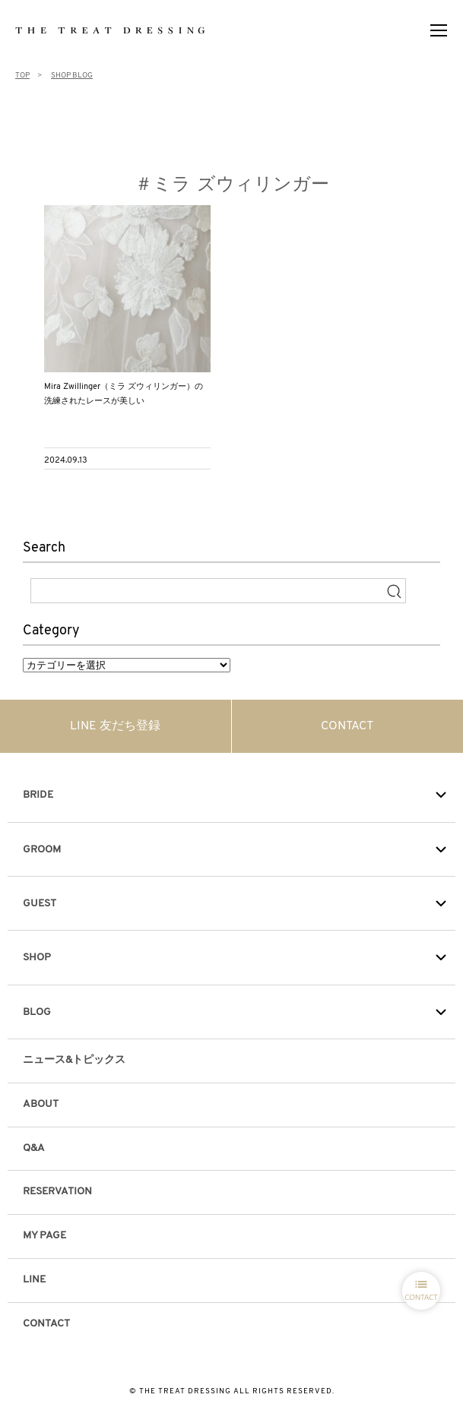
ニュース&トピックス (74, 1060)
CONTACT (347, 726)
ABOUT (41, 1104)
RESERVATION (57, 1191)
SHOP (37, 957)
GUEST (39, 903)
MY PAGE (44, 1235)
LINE (34, 1279)
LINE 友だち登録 (115, 726)
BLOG (37, 1012)
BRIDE (38, 795)
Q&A (34, 1148)
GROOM (42, 849)
